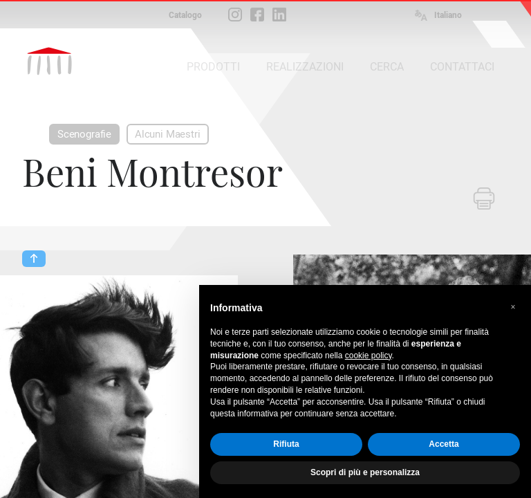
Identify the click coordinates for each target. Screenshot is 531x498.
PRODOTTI (213, 66)
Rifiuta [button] (286, 444)
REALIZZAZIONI (305, 66)
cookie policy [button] (368, 355)
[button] (513, 307)
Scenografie (84, 134)
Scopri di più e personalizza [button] (365, 472)
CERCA (387, 66)
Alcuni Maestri (167, 134)
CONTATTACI (462, 66)
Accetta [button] (443, 444)
